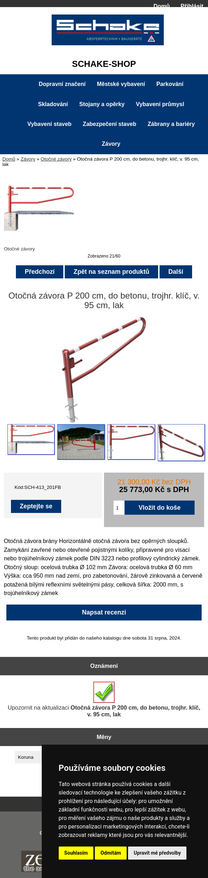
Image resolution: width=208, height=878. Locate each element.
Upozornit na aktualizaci (104, 699)
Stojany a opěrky (102, 104)
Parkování (169, 84)
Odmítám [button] (110, 853)
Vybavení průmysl (160, 104)
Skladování (53, 104)
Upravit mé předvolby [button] (157, 853)
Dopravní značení (62, 84)
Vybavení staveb (49, 124)
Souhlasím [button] (76, 853)
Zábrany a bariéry (171, 124)
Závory (28, 159)
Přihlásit (192, 6)
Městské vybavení (121, 84)
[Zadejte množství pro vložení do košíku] (119, 508)
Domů (162, 6)
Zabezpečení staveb (109, 124)
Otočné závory (56, 159)
